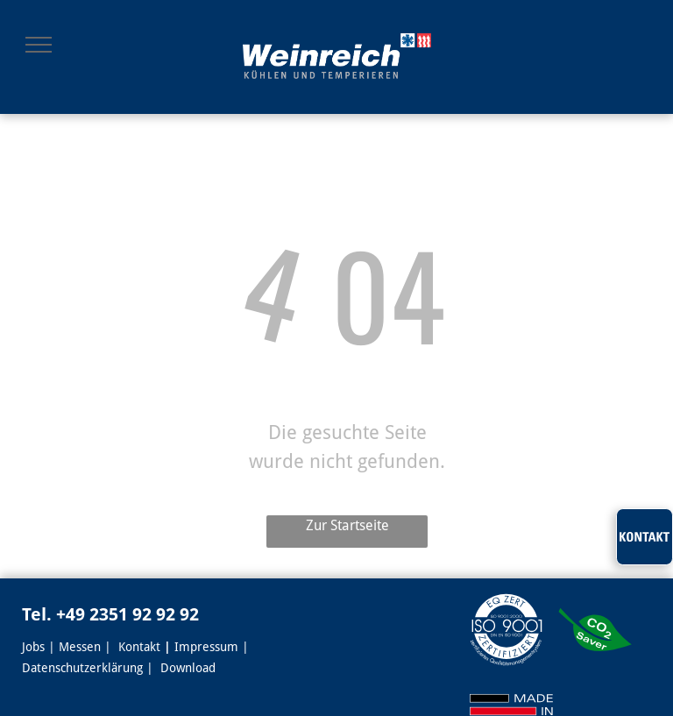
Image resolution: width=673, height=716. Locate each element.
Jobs (33, 647)
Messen (80, 647)
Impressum (206, 647)
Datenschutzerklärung (82, 668)
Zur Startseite (347, 525)
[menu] (38, 44)
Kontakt (139, 647)
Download (188, 668)
